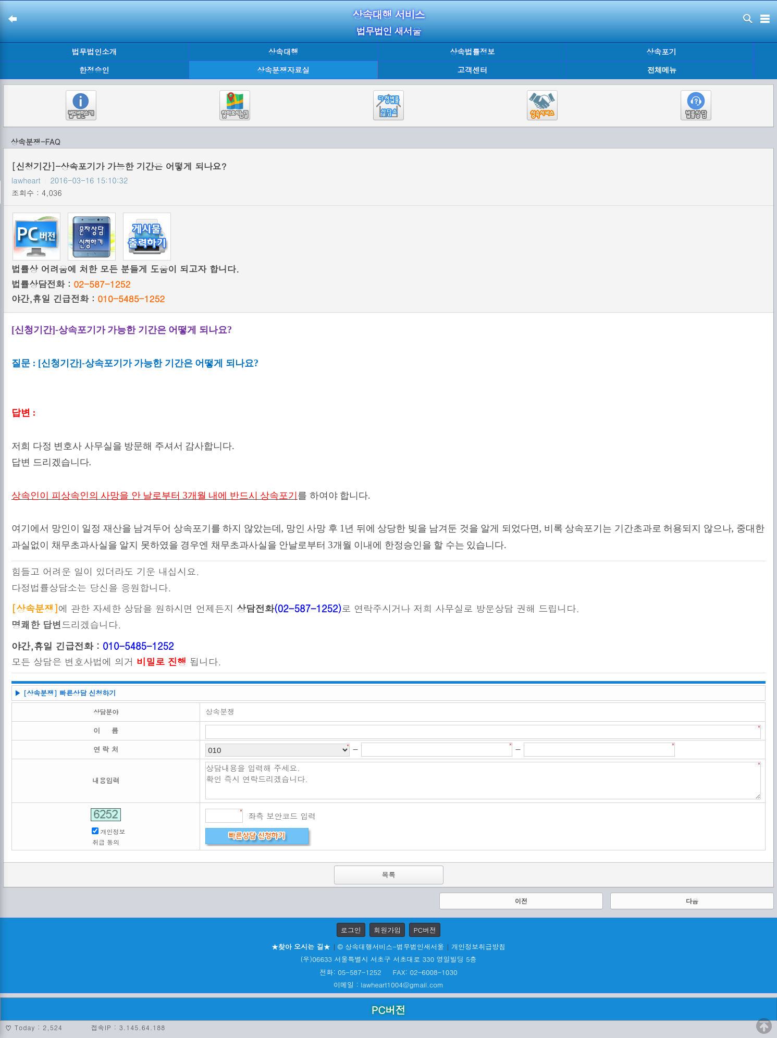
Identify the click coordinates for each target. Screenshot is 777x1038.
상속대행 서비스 (388, 14)
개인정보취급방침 (478, 947)
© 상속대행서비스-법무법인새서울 (391, 947)
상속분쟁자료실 (283, 70)
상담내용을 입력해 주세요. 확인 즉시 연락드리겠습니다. (483, 780)
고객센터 (473, 70)
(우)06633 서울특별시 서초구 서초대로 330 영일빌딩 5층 (388, 959)
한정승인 (94, 70)
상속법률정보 (472, 51)
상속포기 (661, 51)
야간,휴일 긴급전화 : (88, 298)
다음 (692, 900)
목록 (389, 875)
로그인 (351, 930)
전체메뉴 (661, 70)
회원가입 (387, 930)
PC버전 (424, 930)
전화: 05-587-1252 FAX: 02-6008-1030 (388, 972)
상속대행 (283, 51)
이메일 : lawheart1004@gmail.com (388, 985)
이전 (521, 900)
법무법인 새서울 (388, 31)
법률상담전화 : (70, 284)
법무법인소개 (94, 51)
